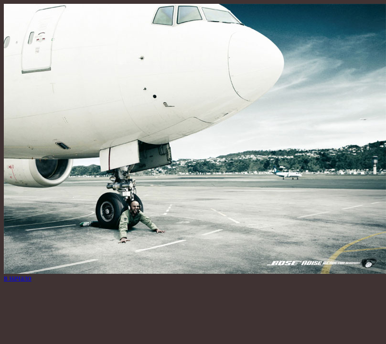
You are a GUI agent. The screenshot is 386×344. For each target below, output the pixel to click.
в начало (18, 278)
